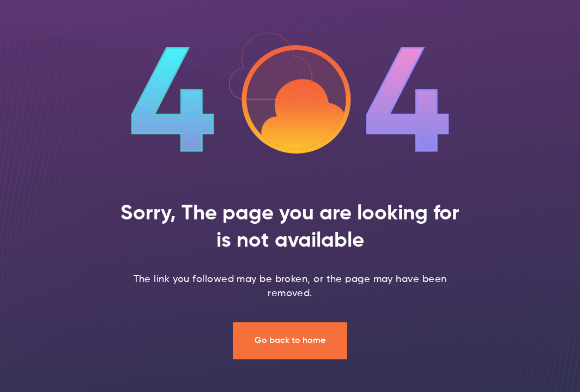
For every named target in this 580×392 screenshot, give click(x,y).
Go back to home (290, 340)
